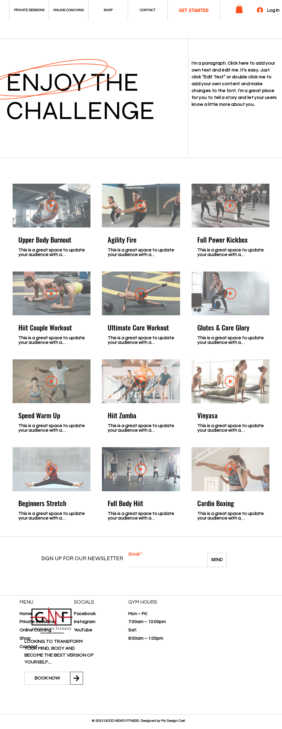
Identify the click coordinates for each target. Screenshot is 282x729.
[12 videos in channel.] (141, 352)
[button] (239, 9)
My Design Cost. (173, 721)
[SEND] (217, 560)
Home (25, 613)
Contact (28, 646)
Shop (25, 638)
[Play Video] (51, 205)
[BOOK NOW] (47, 678)
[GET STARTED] (193, 10)
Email (134, 554)
